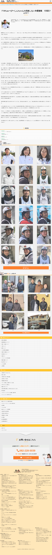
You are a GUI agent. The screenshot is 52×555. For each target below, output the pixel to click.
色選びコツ (3, 357)
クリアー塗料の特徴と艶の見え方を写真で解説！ (26, 495)
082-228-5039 (26, 451)
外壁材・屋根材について (5, 353)
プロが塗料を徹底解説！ (5, 351)
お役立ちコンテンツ (6, 338)
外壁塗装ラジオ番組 (5, 416)
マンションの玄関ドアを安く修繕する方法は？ (9, 487)
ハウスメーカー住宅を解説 (6, 359)
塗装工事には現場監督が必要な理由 (24, 479)
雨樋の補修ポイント (39, 492)
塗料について (4, 349)
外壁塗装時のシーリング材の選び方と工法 (43, 493)
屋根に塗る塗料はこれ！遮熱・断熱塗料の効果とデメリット (26, 499)
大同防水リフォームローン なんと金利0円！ (9, 546)
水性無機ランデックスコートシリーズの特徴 (9, 501)
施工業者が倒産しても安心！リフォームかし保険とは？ (43, 486)
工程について (4, 347)
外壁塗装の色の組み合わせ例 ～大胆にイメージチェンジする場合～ (26, 531)
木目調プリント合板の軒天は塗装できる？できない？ (9, 511)
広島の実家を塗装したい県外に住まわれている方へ (10, 389)
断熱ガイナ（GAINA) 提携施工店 (7, 505)
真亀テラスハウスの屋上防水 (23, 543)
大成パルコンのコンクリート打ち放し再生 (8, 531)
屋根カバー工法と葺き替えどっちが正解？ (8, 519)
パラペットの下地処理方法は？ (41, 491)
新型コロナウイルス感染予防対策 (7, 402)
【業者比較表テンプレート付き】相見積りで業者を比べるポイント (9, 476)
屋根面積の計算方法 (5, 479)
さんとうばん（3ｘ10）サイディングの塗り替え (9, 515)
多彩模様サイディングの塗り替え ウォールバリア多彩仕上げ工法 (26, 504)
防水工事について (4, 363)
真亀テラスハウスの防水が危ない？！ (25, 544)
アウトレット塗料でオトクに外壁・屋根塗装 (9, 543)
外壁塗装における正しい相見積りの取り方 (8, 481)
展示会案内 (3, 391)
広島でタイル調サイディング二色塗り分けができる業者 (9, 525)
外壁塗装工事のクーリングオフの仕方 (25, 480)
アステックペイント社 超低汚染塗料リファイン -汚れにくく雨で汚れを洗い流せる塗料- (9, 498)
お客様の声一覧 (26, 333)
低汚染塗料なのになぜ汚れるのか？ (24, 493)
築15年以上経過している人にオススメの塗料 (26, 505)
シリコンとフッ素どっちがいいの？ (24, 500)
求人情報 (3, 418)
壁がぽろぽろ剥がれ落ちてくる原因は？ (42, 537)
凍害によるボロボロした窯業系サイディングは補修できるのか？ (43, 533)
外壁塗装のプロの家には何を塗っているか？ (26, 491)
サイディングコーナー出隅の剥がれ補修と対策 (43, 531)
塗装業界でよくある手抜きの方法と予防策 (25, 478)
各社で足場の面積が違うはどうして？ (8, 480)
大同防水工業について (6, 400)
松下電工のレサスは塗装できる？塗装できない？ (9, 523)
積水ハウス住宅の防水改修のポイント (25, 541)
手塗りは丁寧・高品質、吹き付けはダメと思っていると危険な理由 (43, 483)
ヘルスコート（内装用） (5, 506)
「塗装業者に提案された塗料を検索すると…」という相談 (26, 507)
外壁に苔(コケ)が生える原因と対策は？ (42, 538)
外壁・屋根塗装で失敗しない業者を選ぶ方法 (26, 475)
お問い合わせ (26, 269)
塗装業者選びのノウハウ (5, 343)
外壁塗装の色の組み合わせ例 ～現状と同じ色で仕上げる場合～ (26, 533)
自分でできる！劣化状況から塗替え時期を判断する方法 (43, 479)
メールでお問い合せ (26, 459)
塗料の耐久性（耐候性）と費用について (25, 502)
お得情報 (3, 367)
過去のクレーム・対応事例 (6, 410)
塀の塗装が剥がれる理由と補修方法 (42, 541)
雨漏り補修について (5, 361)
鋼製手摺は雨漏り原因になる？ (6, 534)
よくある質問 (4, 365)
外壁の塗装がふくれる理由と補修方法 (42, 530)
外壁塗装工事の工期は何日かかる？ (42, 498)
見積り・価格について (5, 345)
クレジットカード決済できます (6, 395)
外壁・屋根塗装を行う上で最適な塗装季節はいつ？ (43, 476)
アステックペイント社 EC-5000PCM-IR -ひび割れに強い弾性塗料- (9, 500)
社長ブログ (3, 429)
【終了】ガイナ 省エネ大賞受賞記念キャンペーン (9, 545)
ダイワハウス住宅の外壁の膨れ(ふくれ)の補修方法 (9, 529)
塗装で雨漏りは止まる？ (5, 537)
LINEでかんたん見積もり (6, 385)
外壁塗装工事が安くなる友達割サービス (8, 541)
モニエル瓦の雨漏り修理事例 (6, 538)
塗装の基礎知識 (4, 341)
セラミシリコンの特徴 (5, 495)
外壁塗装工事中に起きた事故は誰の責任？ (25, 483)
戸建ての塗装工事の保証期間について (42, 481)
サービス (3, 371)
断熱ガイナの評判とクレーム (6, 504)
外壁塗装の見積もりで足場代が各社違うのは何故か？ (9, 484)
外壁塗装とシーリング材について (41, 497)
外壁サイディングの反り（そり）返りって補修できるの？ (43, 536)
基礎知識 (37, 474)
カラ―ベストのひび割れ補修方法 (7, 518)
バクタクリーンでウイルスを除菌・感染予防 (9, 393)
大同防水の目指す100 (5, 414)
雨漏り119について (5, 387)
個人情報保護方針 (4, 420)
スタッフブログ (4, 431)
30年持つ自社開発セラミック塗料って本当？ (26, 492)
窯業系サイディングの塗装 (6, 517)
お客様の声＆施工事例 (5, 412)
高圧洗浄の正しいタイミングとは (41, 496)
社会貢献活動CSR (4, 422)
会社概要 (3, 406)
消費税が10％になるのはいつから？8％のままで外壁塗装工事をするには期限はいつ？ (9, 486)
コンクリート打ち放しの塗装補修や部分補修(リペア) (9, 513)
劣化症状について (4, 355)
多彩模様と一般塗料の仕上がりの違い (25, 497)
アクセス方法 (4, 408)
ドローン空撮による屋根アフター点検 (8, 383)
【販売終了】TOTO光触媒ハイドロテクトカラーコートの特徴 (9, 492)
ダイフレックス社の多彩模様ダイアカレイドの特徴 (9, 494)
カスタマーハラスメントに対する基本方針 (8, 404)
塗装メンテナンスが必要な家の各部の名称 (43, 480)
